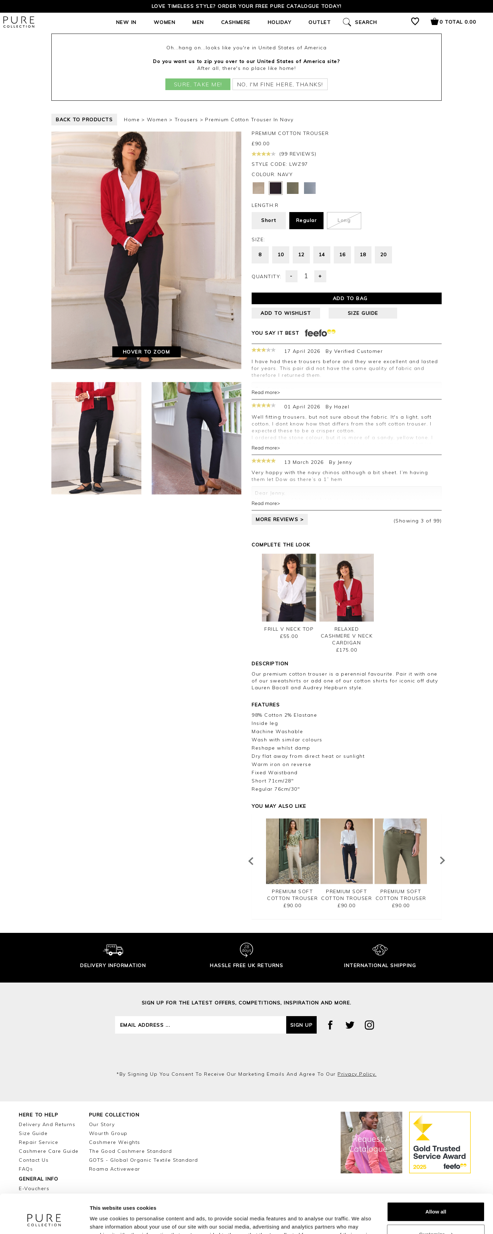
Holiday (280, 22)
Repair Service (38, 1142)
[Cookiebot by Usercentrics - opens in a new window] (44, 1221)
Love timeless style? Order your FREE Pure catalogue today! (247, 6)
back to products (84, 119)
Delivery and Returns (47, 1124)
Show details (106, 1220)
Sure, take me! (198, 84)
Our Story (102, 1124)
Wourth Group (108, 1133)
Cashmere (236, 22)
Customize (436, 1201)
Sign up (301, 1025)
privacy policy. (357, 1074)
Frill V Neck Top (289, 629)
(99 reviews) (284, 154)
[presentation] (246, 1052)
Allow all (436, 1178)
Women (165, 22)
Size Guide (33, 1133)
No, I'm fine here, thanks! (280, 84)
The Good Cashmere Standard (130, 1151)
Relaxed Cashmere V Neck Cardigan (347, 636)
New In (126, 22)
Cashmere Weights (114, 1142)
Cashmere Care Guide (49, 1151)
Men (198, 22)
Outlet (319, 22)
